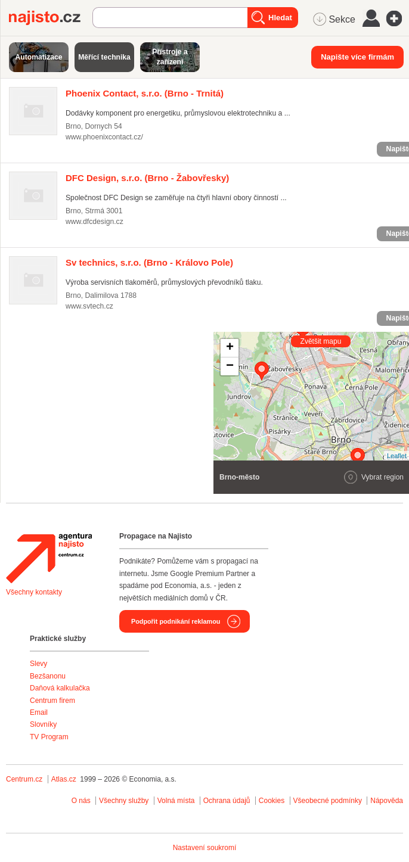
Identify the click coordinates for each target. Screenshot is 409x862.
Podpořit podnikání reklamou (175, 621)
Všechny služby (125, 800)
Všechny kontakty (34, 592)
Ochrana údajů (226, 800)
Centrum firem (52, 700)
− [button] (230, 366)
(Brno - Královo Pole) (149, 262)
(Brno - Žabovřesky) (147, 178)
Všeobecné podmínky (327, 800)
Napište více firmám (357, 56)
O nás (81, 800)
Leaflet (397, 455)
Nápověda (386, 800)
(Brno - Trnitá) (145, 93)
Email (39, 712)
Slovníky (43, 724)
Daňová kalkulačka (60, 688)
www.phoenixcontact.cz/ (104, 137)
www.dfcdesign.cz (94, 221)
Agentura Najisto (49, 558)
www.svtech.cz (89, 306)
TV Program (49, 737)
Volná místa (176, 800)
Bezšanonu (48, 676)
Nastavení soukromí (205, 848)
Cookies (271, 800)
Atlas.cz (63, 779)
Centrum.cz (24, 779)
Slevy (38, 663)
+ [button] (230, 348)
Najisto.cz (50, 18)
